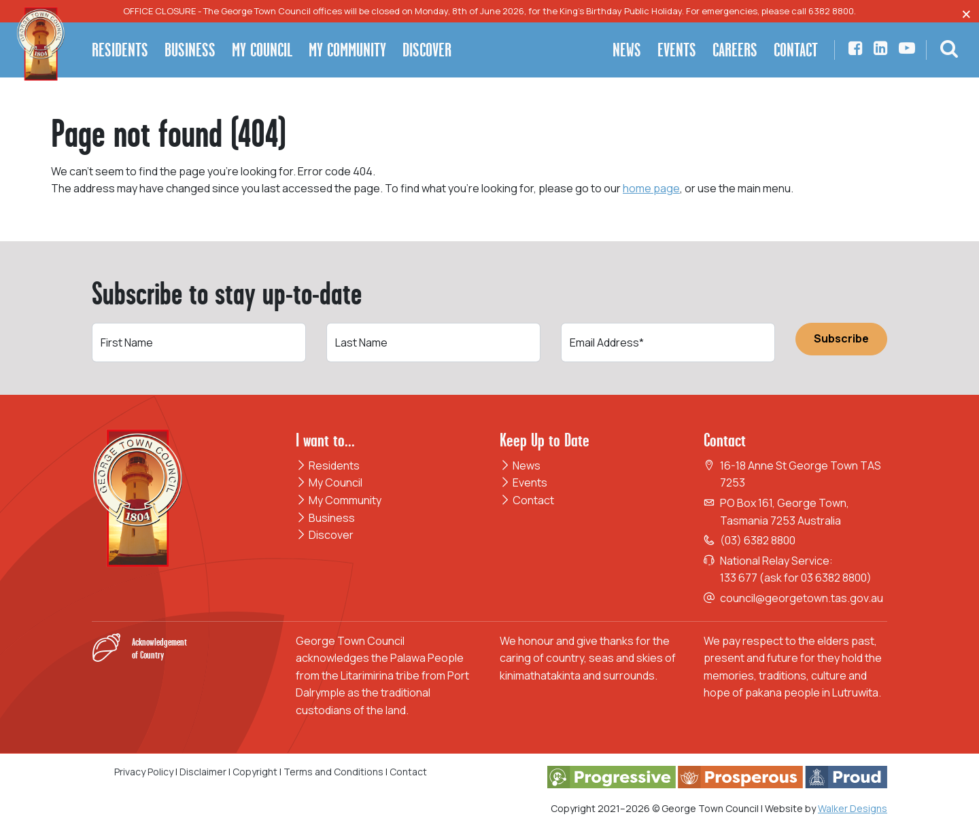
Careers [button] (734, 49)
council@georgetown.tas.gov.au (801, 598)
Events (523, 482)
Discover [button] (426, 49)
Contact (527, 500)
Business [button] (190, 49)
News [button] (627, 49)
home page (651, 188)
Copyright (255, 771)
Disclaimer (202, 771)
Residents (328, 465)
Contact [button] (796, 49)
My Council (329, 482)
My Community (338, 500)
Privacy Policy (143, 771)
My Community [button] (347, 49)
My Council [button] (262, 49)
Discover (325, 534)
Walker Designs (852, 808)
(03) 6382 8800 (757, 540)
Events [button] (676, 49)
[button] (949, 50)
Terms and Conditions (334, 771)
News (520, 465)
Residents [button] (120, 49)
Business (325, 517)
